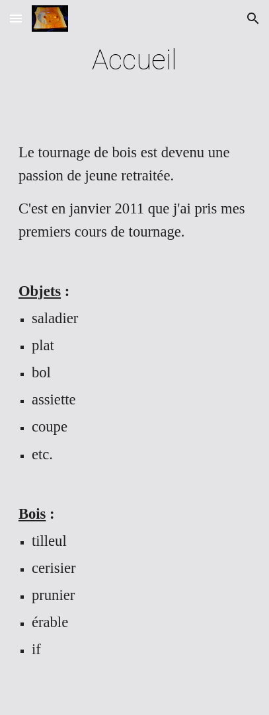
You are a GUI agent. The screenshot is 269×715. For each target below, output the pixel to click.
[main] (134, 60)
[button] (16, 18)
